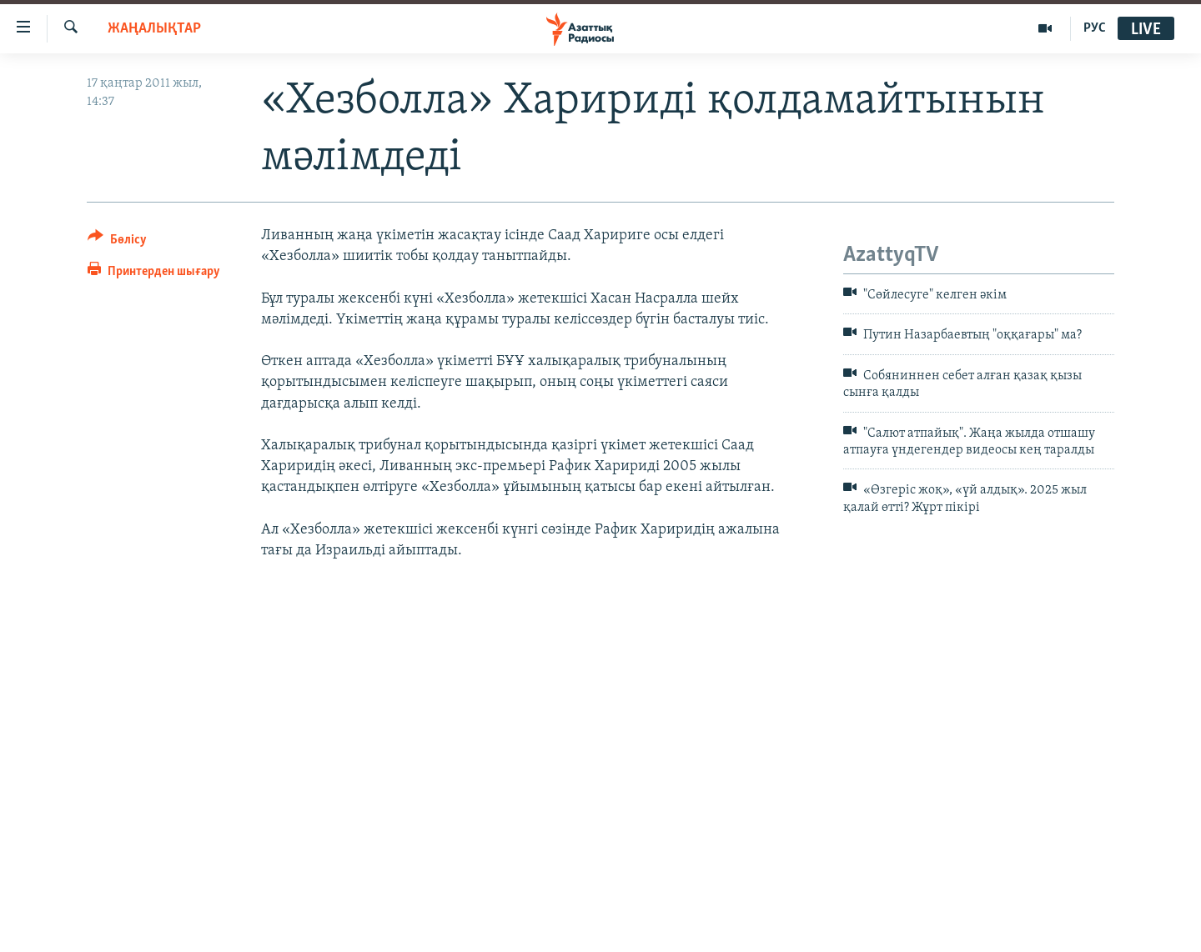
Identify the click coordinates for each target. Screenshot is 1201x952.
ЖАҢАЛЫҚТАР (154, 29)
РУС (1094, 28)
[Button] (117, 242)
